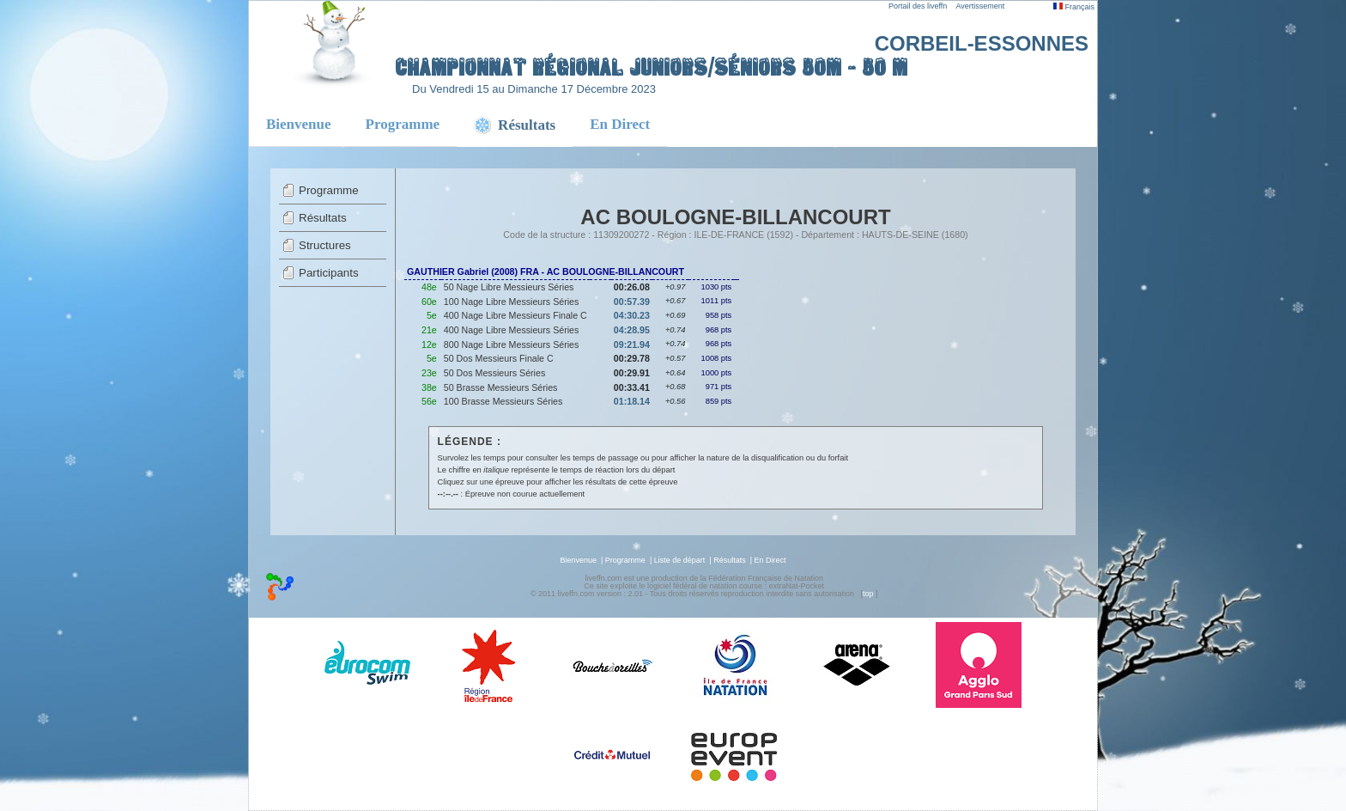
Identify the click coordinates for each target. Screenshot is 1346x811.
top (868, 593)
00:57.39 (632, 301)
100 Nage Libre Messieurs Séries (511, 301)
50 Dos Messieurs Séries (494, 373)
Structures (325, 245)
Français (1073, 7)
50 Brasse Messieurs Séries (501, 387)
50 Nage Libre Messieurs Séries (509, 287)
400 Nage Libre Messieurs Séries (511, 330)
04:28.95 (632, 330)
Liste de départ (680, 560)
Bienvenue (298, 124)
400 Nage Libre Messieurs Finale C (515, 315)
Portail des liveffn (917, 6)
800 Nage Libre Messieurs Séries (511, 344)
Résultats (323, 217)
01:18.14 (632, 401)
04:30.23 (632, 315)
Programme (403, 124)
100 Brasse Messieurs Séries (503, 401)
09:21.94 (632, 344)
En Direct (620, 124)
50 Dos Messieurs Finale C (499, 358)
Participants (329, 272)
